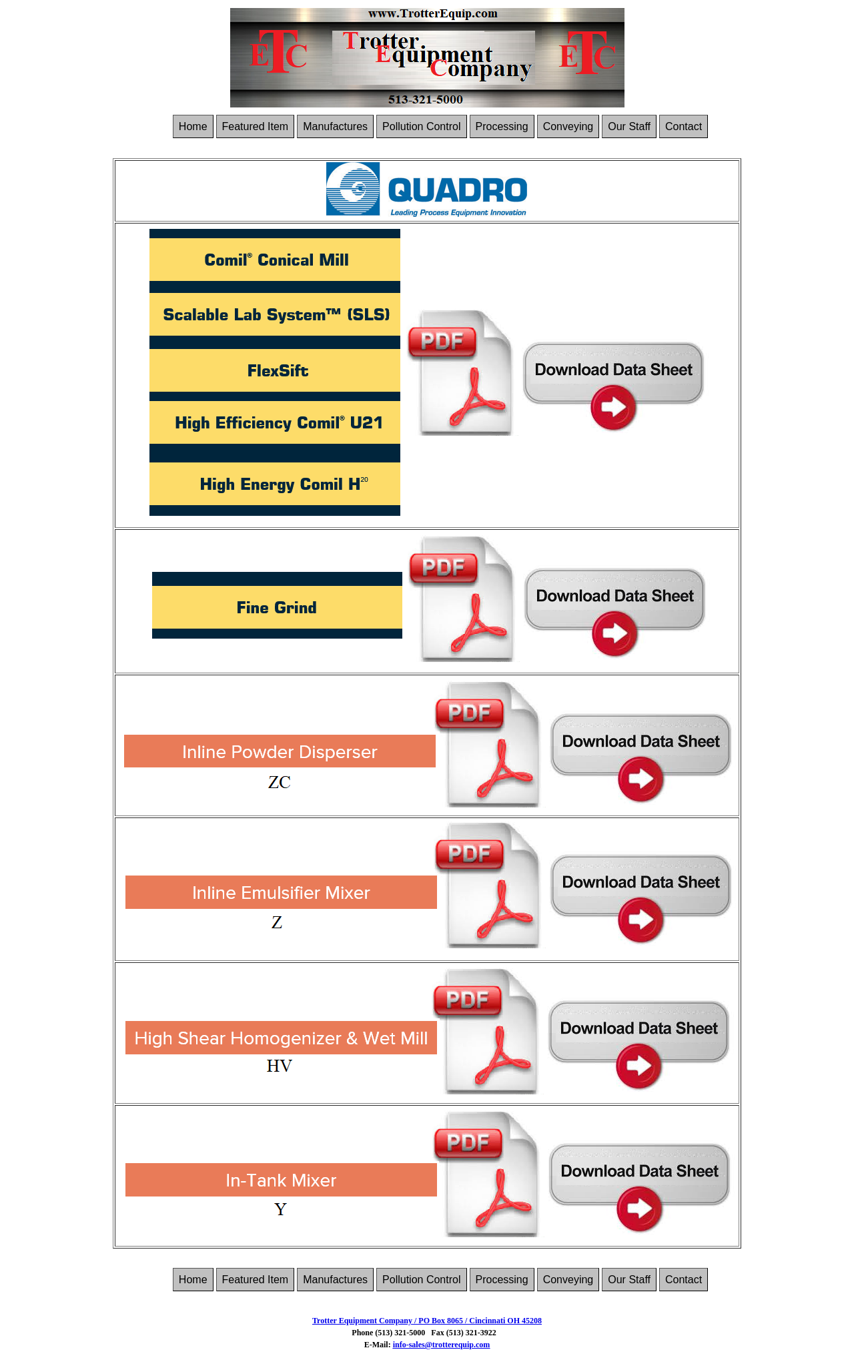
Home (193, 126)
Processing (502, 126)
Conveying (568, 126)
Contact (683, 126)
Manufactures (335, 126)
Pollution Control (421, 126)
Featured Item (255, 126)
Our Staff (629, 126)
